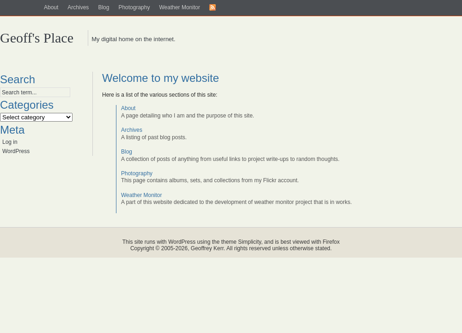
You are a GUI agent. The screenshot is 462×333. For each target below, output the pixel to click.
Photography (134, 7)
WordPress (16, 151)
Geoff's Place (36, 37)
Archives (78, 7)
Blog (103, 7)
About (51, 7)
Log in (10, 142)
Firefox (331, 242)
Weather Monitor (179, 7)
